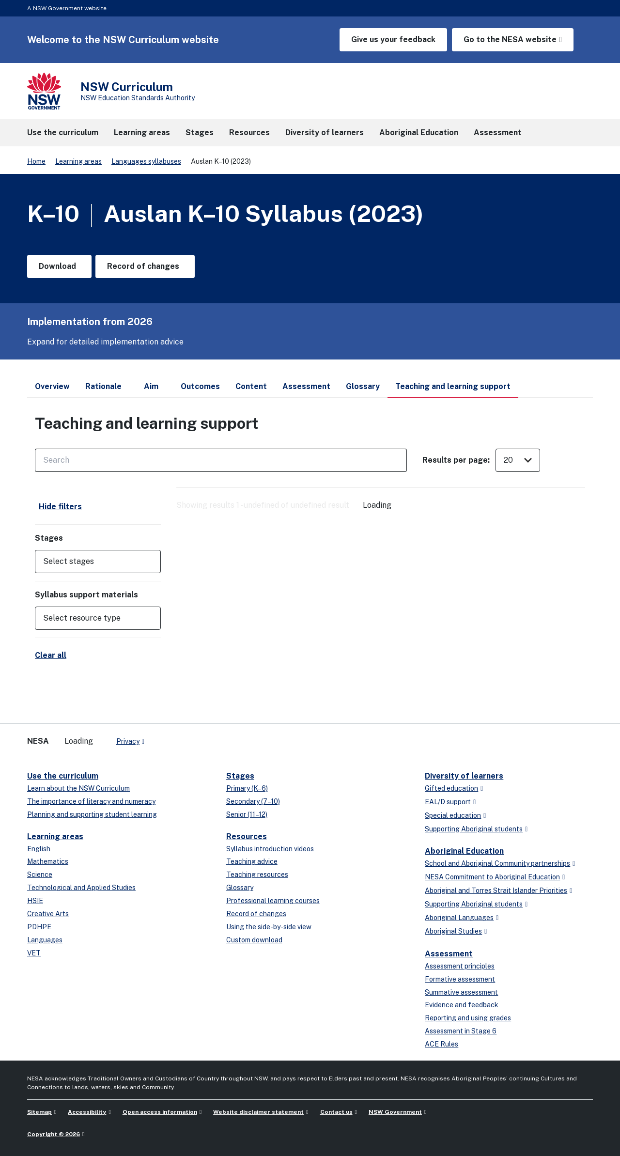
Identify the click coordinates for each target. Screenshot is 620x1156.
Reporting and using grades (468, 1018)
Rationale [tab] (103, 386)
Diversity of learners (464, 776)
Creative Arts (48, 914)
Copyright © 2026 (53, 1134)
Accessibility (87, 1112)
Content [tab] (251, 386)
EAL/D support (448, 802)
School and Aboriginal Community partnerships (497, 863)
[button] (98, 561)
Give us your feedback (393, 39)
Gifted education (451, 788)
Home (36, 161)
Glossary (239, 887)
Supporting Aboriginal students (474, 829)
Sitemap (39, 1112)
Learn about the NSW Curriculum (78, 788)
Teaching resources (257, 874)
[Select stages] (91, 561)
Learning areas (78, 161)
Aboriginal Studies (453, 931)
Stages (240, 776)
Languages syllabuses (146, 161)
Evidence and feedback (461, 1005)
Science (39, 874)
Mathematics (47, 861)
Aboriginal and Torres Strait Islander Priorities (496, 890)
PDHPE (39, 927)
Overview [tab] (52, 386)
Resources (246, 836)
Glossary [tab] (363, 386)
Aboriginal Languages (459, 918)
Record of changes (256, 914)
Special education (453, 815)
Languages (44, 940)
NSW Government (395, 1112)
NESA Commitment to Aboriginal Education (492, 877)
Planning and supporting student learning (92, 814)
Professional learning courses (273, 901)
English (38, 849)
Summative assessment (461, 992)
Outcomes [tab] (200, 386)
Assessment (449, 953)
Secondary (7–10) (253, 801)
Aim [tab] (151, 386)
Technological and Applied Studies (81, 887)
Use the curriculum (62, 776)
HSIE (35, 901)
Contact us (336, 1112)
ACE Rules (441, 1044)
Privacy (128, 741)
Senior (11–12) (246, 814)
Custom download (254, 940)
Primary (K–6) (247, 788)
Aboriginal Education (464, 851)
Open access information (160, 1112)
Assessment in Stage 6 (460, 1031)
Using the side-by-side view (268, 927)
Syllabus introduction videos (270, 849)
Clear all (50, 655)
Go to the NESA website (510, 39)
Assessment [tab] (306, 386)
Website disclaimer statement (258, 1112)
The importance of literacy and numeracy (91, 801)
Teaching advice (252, 861)
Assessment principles (460, 966)
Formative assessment (460, 979)
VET (34, 953)
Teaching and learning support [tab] (453, 390)
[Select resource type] (91, 618)
